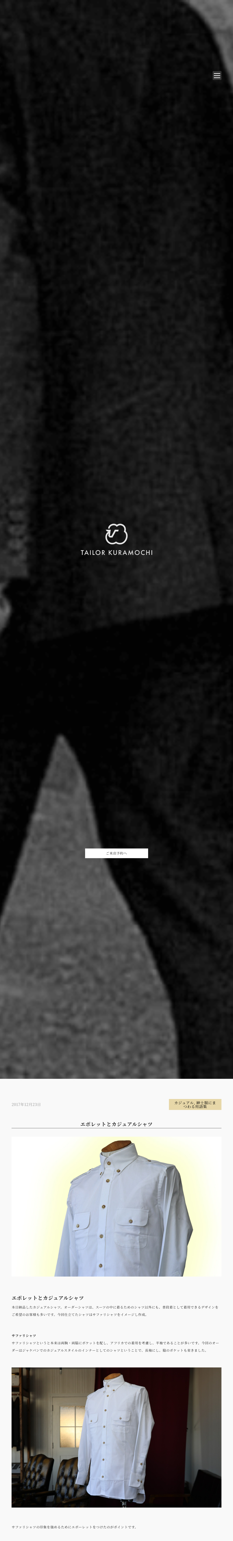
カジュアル (184, 1102)
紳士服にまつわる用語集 (199, 1104)
